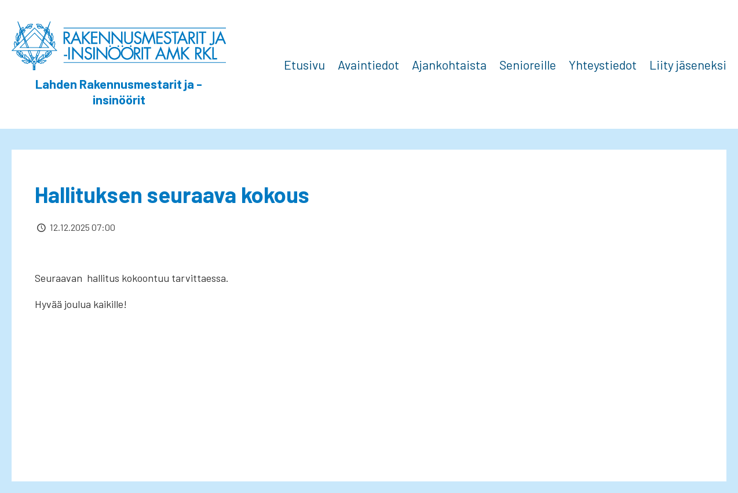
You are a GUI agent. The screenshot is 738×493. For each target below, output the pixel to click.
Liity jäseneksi (687, 64)
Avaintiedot (368, 64)
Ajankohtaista (449, 64)
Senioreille (527, 64)
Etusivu (304, 64)
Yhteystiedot (603, 64)
